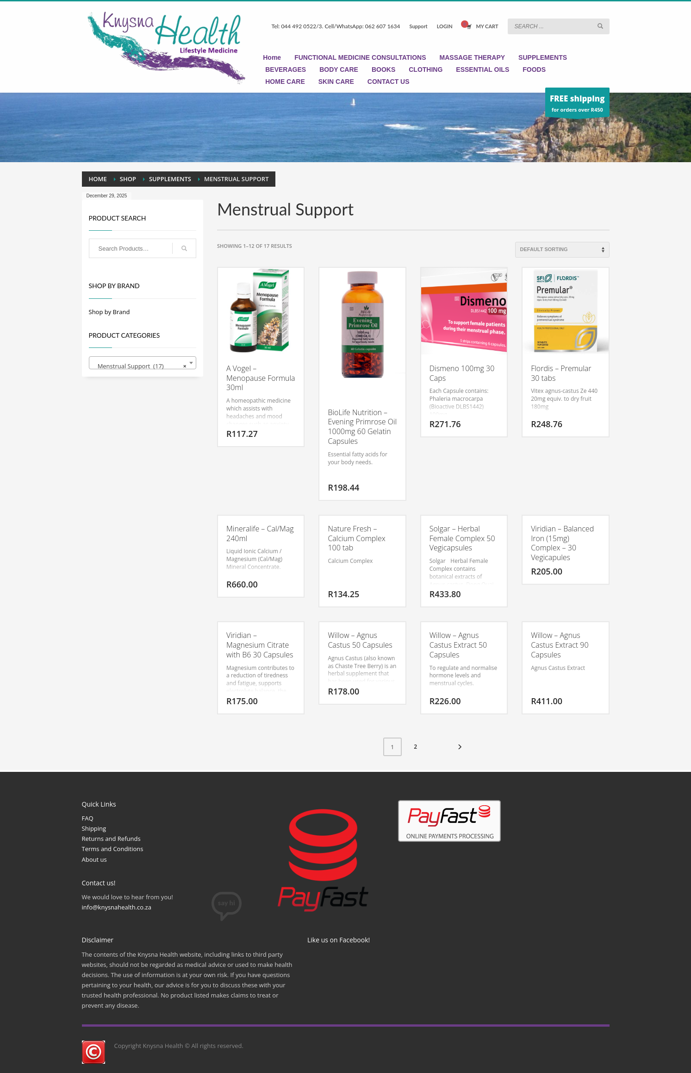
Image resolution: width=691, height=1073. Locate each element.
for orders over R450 (577, 104)
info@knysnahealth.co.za (116, 907)
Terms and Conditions (112, 849)
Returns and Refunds (111, 838)
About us (94, 859)
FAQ (87, 818)
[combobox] (143, 362)
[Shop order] (562, 250)
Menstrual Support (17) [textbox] (140, 366)
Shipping (94, 828)
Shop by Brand (109, 312)
